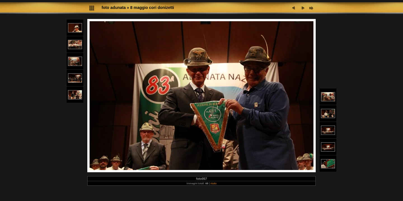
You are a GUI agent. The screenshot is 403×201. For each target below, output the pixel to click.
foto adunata (114, 7)
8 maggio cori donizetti (152, 7)
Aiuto (213, 183)
